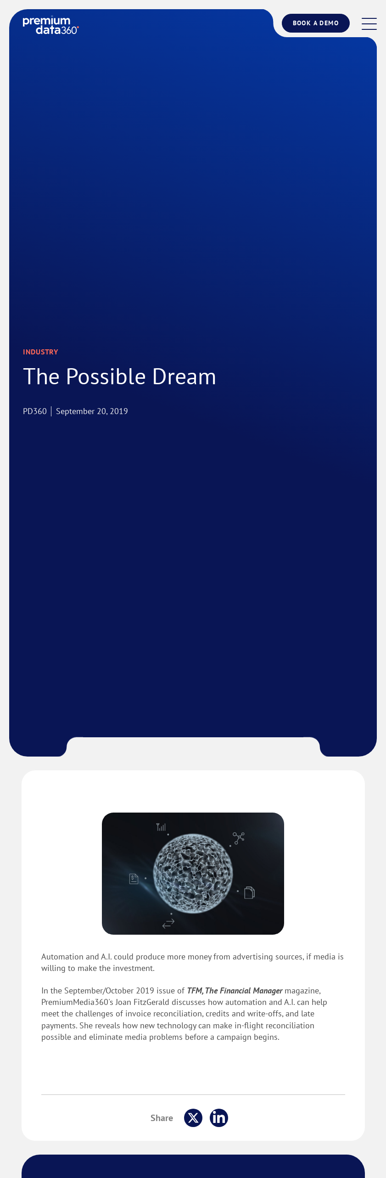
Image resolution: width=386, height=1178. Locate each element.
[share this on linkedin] (219, 1118)
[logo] (51, 24)
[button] (369, 25)
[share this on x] (193, 1118)
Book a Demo (316, 23)
